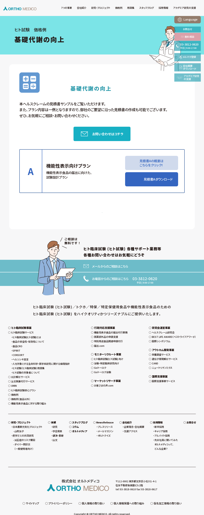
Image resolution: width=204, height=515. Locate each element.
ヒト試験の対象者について (26, 365)
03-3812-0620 (144, 280)
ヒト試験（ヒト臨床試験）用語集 (28, 360)
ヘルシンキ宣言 (20, 352)
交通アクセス (130, 423)
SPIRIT (16, 343)
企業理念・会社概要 (134, 419)
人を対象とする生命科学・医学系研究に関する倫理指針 (41, 356)
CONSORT (18, 347)
